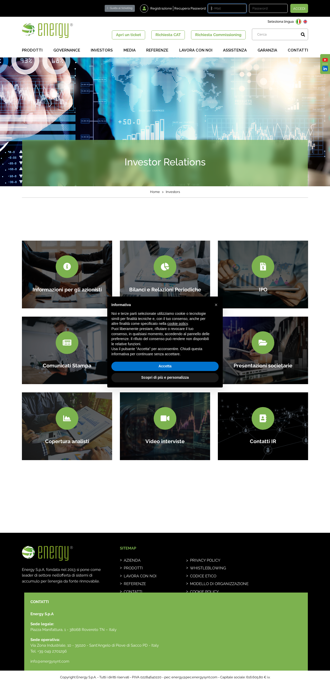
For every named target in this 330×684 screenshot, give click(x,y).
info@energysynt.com (49, 661)
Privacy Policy (205, 560)
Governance (66, 50)
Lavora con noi (195, 50)
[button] (216, 305)
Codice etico (203, 576)
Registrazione (161, 8)
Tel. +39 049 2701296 (48, 651)
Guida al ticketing (120, 8)
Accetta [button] (165, 366)
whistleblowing (208, 568)
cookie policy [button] (177, 324)
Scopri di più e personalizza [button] (165, 377)
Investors (102, 50)
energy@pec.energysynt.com (194, 677)
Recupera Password (190, 8)
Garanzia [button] (267, 50)
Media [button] (129, 50)
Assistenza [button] (235, 50)
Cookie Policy (204, 591)
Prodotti (32, 50)
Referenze (157, 50)
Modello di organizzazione (219, 583)
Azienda (132, 560)
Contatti (298, 50)
